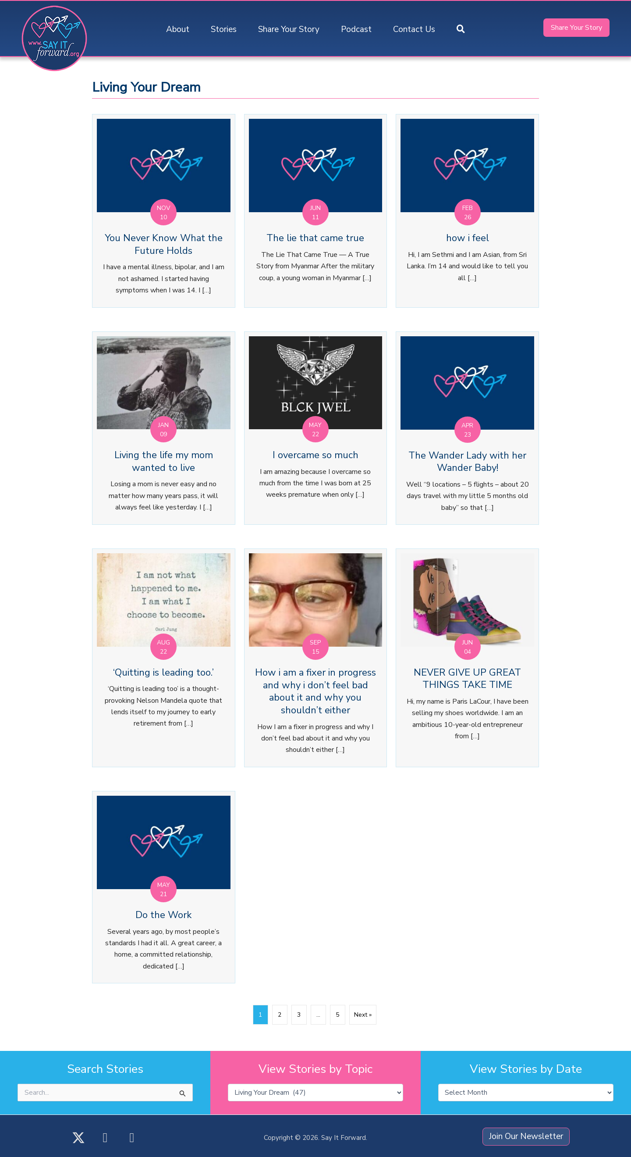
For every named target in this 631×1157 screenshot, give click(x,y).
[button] (460, 29)
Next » (363, 1015)
